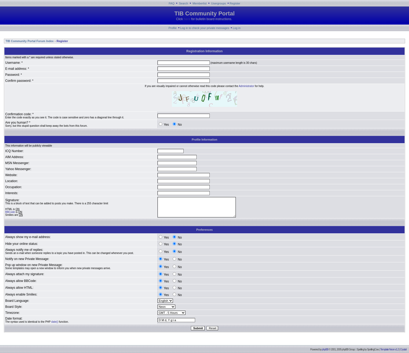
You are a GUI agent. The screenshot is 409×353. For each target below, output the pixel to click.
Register (235, 3)
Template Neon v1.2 (389, 349)
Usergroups (218, 3)
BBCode (10, 212)
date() (54, 321)
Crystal (403, 349)
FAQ (172, 3)
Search (183, 3)
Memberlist (200, 3)
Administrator (246, 86)
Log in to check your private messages (204, 28)
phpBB (325, 349)
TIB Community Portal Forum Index (29, 41)
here (187, 19)
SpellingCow (372, 349)
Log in (236, 28)
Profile (173, 28)
